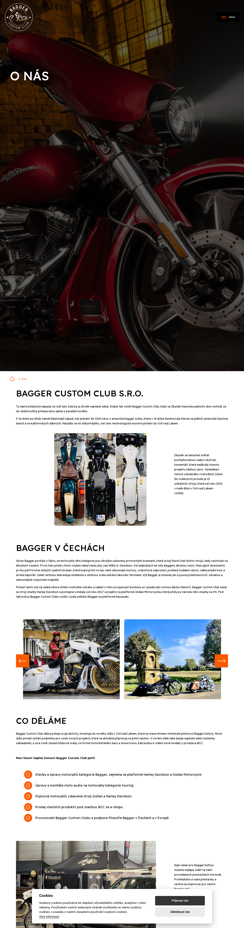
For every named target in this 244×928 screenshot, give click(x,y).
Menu (228, 17)
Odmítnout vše (180, 912)
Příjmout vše (180, 900)
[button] (23, 661)
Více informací (49, 916)
